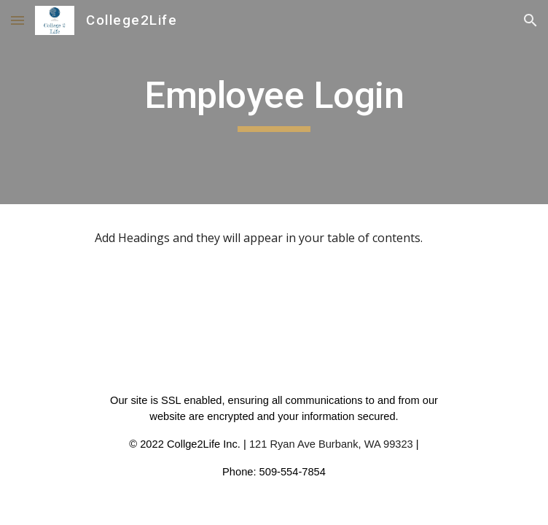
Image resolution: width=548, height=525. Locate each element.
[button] (17, 20)
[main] (273, 102)
